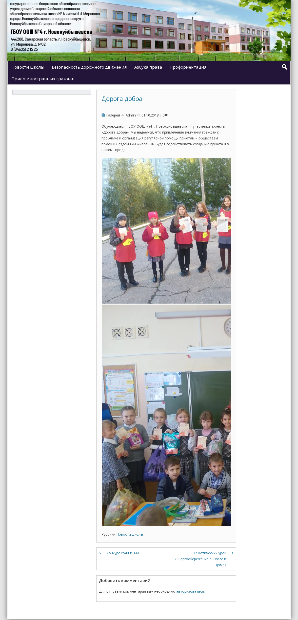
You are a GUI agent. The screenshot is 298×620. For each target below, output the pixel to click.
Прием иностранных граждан (43, 78)
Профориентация (188, 67)
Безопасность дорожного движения (89, 67)
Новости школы (27, 67)
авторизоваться (190, 591)
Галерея (113, 115)
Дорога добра (121, 98)
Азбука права (148, 67)
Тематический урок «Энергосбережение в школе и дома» (200, 559)
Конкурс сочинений (122, 553)
